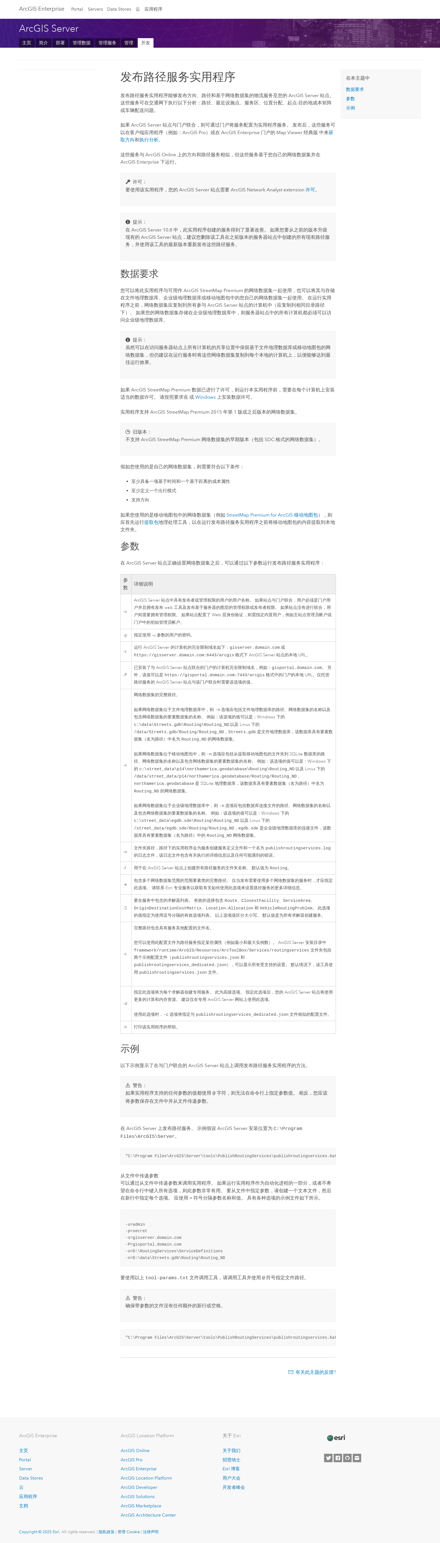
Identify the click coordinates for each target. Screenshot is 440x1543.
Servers (95, 9)
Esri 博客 (231, 1468)
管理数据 (82, 42)
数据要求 (355, 89)
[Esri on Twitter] (328, 1458)
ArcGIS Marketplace (141, 1505)
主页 (26, 42)
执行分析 (149, 140)
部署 (60, 42)
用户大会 (231, 1478)
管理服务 (107, 42)
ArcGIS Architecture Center (148, 1515)
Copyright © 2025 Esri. (39, 1532)
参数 (350, 98)
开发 (145, 42)
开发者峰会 (234, 1487)
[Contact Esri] (357, 1458)
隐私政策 (106, 1532)
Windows (205, 397)
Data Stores (119, 9)
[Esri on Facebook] (338, 1458)
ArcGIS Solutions (138, 1496)
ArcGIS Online (135, 1450)
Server (25, 1468)
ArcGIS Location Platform (146, 1478)
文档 (23, 1505)
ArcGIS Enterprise (41, 8)
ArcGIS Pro (132, 1459)
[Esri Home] (336, 1438)
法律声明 (151, 1532)
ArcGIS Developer (139, 1487)
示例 (350, 108)
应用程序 (153, 9)
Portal (77, 9)
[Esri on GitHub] (347, 1458)
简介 (43, 42)
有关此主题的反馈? (315, 1384)
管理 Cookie (129, 1532)
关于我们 (231, 1450)
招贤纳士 (231, 1459)
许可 (310, 189)
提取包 (151, 522)
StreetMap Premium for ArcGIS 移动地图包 (272, 515)
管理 (128, 42)
